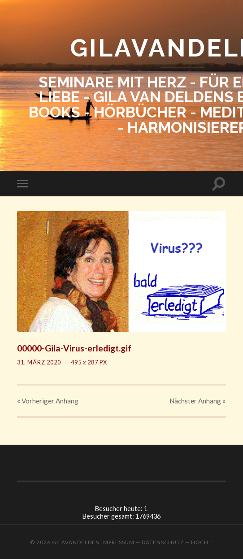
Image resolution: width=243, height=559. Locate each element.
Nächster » (197, 401)
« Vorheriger (47, 401)
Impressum (118, 542)
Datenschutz (163, 542)
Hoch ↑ (202, 542)
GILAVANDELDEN (76, 542)
